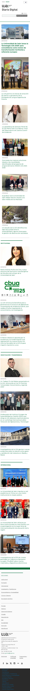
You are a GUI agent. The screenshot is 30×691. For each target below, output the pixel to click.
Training (4, 681)
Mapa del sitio (4, 617)
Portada (3, 606)
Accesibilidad (4, 623)
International (5, 683)
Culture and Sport (6, 687)
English (3, 1)
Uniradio (3, 614)
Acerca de (4, 625)
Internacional (4, 586)
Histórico (3, 608)
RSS (2, 620)
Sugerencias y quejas (23, 657)
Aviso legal (4, 656)
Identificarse (4, 628)
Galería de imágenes (6, 611)
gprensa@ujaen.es (9, 653)
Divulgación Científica (6, 598)
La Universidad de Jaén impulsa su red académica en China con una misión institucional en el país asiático (14, 493)
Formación (4, 582)
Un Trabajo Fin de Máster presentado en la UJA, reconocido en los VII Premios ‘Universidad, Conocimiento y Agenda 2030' (14, 384)
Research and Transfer (8, 684)
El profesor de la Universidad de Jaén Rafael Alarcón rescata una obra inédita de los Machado (13, 197)
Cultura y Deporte (6, 595)
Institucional (4, 579)
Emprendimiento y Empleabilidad (9, 592)
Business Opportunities (8, 686)
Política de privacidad (13, 657)
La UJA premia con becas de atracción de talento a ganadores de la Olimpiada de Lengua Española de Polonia (14, 96)
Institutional (5, 680)
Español (7, 1)
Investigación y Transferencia (8, 589)
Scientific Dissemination (8, 689)
